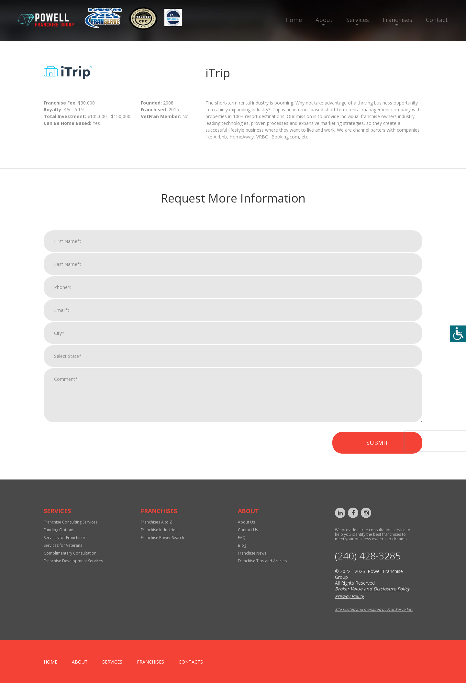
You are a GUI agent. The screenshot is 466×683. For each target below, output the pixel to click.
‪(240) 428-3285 (368, 556)
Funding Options (59, 530)
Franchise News (252, 553)
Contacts (191, 662)
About (324, 20)
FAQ (242, 537)
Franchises (397, 20)
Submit (377, 448)
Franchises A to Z (156, 522)
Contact (437, 20)
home (50, 662)
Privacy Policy (349, 596)
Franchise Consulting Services (70, 522)
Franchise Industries (159, 530)
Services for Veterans (63, 545)
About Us (246, 522)
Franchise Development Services (73, 561)
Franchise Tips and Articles (262, 561)
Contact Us (248, 530)
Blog (242, 545)
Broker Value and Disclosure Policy (372, 589)
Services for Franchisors (65, 537)
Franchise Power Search (162, 537)
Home (293, 20)
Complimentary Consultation (70, 553)
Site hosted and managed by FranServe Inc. (374, 609)
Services (357, 20)
